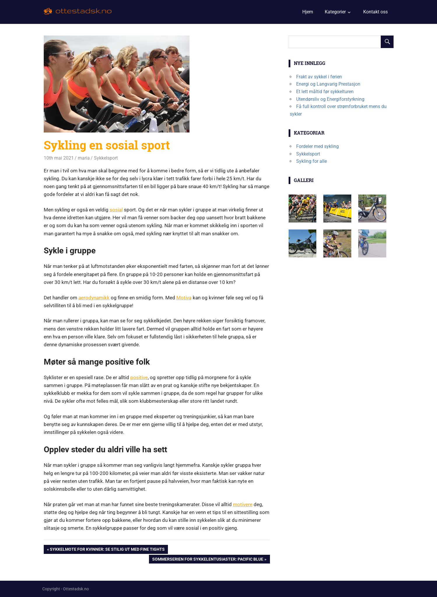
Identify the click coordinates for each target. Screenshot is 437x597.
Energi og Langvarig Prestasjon (328, 84)
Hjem (307, 12)
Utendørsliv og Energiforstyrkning (330, 99)
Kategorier (335, 12)
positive (139, 377)
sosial (116, 210)
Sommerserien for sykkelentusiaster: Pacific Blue (207, 560)
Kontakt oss (375, 12)
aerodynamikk (94, 298)
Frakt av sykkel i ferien (319, 77)
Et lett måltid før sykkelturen (325, 91)
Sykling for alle (311, 161)
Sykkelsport (106, 158)
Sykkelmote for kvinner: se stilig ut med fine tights (107, 550)
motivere (242, 504)
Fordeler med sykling (317, 146)
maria (84, 158)
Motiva (184, 298)
